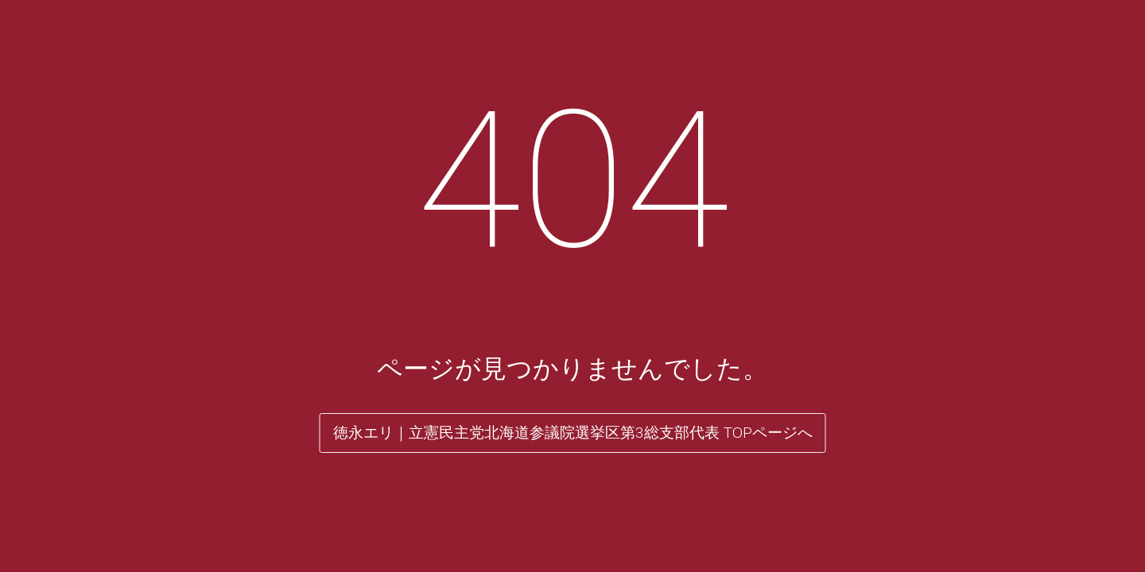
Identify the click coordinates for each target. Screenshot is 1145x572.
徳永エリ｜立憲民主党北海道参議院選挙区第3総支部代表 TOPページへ (573, 432)
